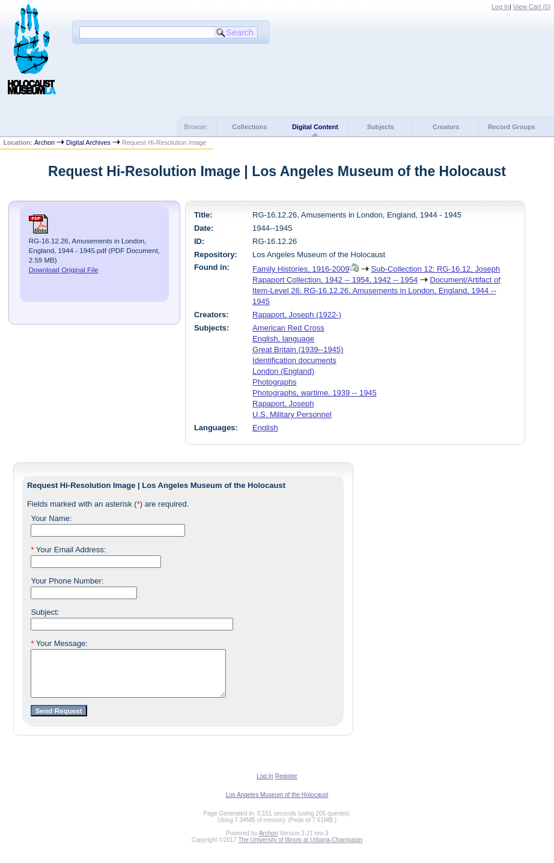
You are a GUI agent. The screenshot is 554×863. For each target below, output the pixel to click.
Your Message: (59, 643)
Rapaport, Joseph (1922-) (296, 314)
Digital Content (315, 126)
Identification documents (294, 360)
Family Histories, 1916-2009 (300, 268)
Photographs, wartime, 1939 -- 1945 (314, 392)
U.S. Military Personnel (292, 414)
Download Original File (64, 269)
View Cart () (532, 6)
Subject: (45, 612)
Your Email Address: (68, 549)
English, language (283, 338)
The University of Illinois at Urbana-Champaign (301, 849)
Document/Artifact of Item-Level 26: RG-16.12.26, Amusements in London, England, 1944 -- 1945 (376, 290)
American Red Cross (288, 327)
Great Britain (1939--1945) (297, 349)
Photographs (274, 381)
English (265, 427)
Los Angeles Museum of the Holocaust (277, 803)
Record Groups (511, 126)
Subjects (380, 126)
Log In (501, 6)
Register (286, 785)
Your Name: (51, 518)
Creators (446, 126)
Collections (249, 126)
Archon (44, 142)
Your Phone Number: (67, 580)
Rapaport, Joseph (283, 403)
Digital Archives (88, 142)
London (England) (283, 371)
